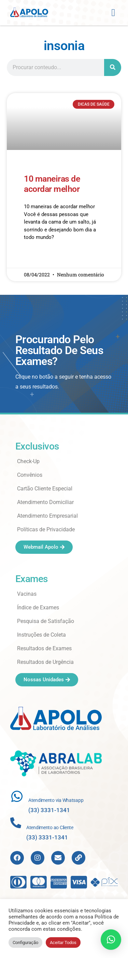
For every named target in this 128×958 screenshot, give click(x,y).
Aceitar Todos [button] (63, 942)
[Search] (112, 67)
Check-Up (28, 461)
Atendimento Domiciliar (45, 502)
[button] (113, 12)
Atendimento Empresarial (47, 516)
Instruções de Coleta (41, 635)
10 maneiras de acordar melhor (52, 184)
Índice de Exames (38, 607)
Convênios (29, 475)
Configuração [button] (25, 942)
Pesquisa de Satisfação (45, 621)
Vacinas (27, 594)
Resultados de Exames (44, 648)
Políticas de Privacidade (46, 529)
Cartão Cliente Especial (44, 488)
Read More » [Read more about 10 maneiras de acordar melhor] (37, 257)
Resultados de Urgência (45, 662)
